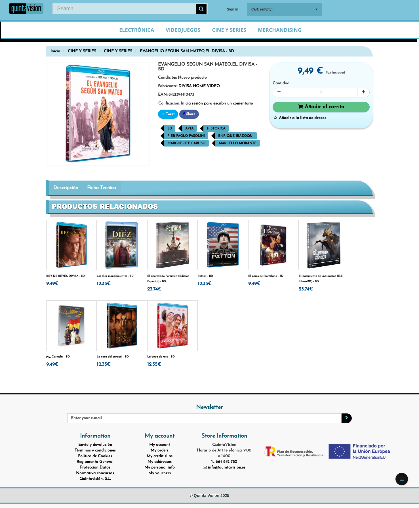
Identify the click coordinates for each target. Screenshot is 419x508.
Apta (189, 128)
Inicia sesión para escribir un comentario (217, 103)
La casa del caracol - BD (113, 356)
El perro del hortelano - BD (265, 276)
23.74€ (154, 289)
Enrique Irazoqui (236, 136)
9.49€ (52, 283)
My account (159, 445)
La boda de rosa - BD (161, 356)
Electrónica (136, 29)
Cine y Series (229, 29)
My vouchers (159, 473)
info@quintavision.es (226, 467)
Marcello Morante (237, 143)
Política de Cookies (95, 456)
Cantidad (281, 83)
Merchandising (280, 29)
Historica (216, 128)
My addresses (160, 462)
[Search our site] (130, 8)
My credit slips (159, 456)
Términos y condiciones (95, 450)
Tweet (168, 114)
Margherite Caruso (186, 143)
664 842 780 (226, 462)
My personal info (159, 467)
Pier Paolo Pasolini (186, 136)
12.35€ (104, 283)
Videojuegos (183, 29)
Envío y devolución (95, 445)
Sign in (232, 9)
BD (169, 128)
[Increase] (363, 92)
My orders (160, 450)
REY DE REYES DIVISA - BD (65, 276)
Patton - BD (205, 276)
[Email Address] (204, 418)
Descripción (65, 187)
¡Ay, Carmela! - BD (58, 356)
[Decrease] (279, 92)
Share (189, 114)
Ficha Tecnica (101, 187)
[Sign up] (347, 418)
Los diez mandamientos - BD (115, 276)
